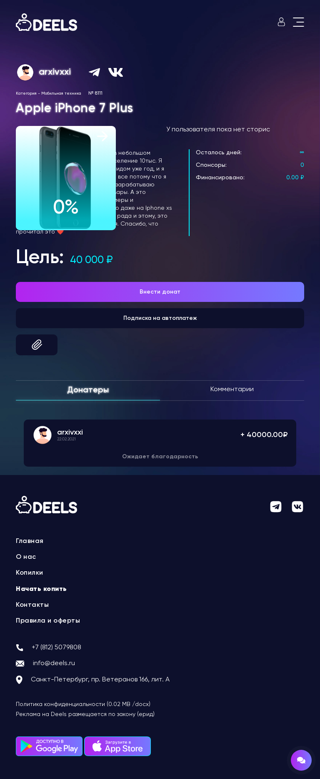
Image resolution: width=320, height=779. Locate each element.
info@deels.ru (54, 663)
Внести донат (160, 292)
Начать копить (41, 589)
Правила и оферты (48, 621)
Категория (26, 93)
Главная (30, 541)
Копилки (29, 573)
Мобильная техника (61, 93)
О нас (26, 557)
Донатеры (88, 390)
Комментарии (232, 389)
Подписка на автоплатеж (160, 318)
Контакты (32, 605)
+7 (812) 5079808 (56, 647)
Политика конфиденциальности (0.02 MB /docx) (83, 704)
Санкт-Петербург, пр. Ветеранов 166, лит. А (100, 679)
